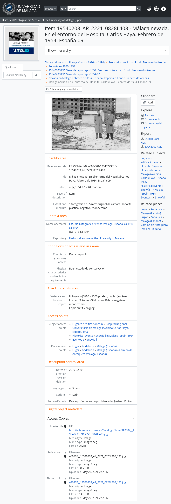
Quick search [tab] (13, 67)
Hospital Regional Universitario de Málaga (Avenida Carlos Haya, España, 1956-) (100, 328)
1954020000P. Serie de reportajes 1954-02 (74, 74)
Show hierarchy (59, 50)
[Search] (101, 8)
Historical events (82, 335)
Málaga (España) (107, 346)
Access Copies (58, 418)
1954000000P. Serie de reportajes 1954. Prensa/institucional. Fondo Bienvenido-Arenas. (102, 70)
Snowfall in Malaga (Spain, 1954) (115, 335)
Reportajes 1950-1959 (62, 66)
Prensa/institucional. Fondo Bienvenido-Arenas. (138, 62)
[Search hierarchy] (18, 75)
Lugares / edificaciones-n (87, 324)
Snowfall (92, 339)
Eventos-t (78, 339)
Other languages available (62, 89)
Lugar (75, 346)
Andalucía (88, 346)
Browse (49, 8)
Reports (148, 115)
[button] (149, 8)
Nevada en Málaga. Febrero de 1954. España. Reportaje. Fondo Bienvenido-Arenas (99, 78)
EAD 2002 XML (151, 146)
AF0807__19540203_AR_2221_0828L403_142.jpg (97, 482)
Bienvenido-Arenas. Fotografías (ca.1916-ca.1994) (75, 62)
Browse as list (151, 119)
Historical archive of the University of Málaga (96, 238)
